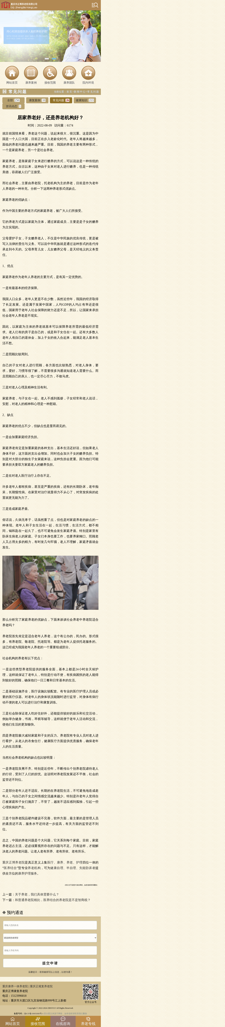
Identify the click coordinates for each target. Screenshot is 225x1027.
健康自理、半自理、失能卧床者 (72, 868)
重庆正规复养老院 (41, 986)
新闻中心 (80, 91)
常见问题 (93, 91)
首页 (69, 91)
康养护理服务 (27, 873)
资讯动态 (13, 106)
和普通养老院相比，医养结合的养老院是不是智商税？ (53, 900)
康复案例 (37, 100)
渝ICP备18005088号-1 (33, 1013)
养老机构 (34, 868)
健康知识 (85, 100)
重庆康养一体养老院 (15, 986)
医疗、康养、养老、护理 (65, 862)
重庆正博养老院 (13, 862)
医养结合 (10, 868)
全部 (13, 100)
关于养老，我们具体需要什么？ (37, 894)
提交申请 (50, 963)
